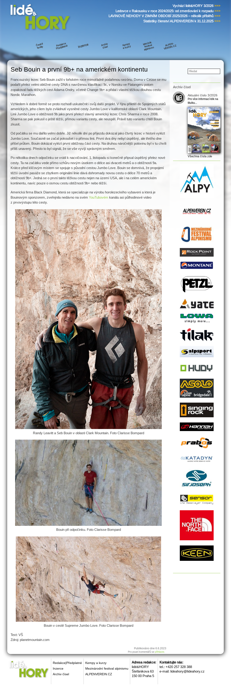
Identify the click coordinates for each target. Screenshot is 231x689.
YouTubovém (98, 197)
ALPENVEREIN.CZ (98, 674)
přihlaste (159, 651)
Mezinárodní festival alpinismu (106, 668)
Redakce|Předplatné (67, 663)
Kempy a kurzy (95, 663)
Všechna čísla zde (200, 156)
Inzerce (58, 668)
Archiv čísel (61, 674)
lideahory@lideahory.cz (187, 671)
